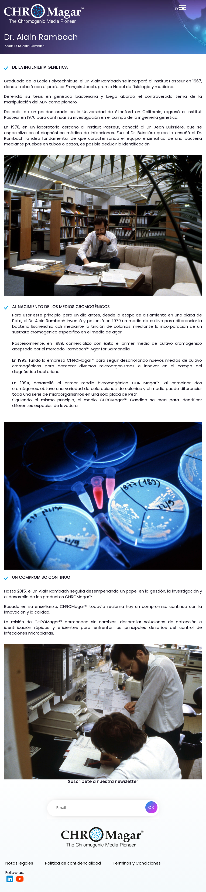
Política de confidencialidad (73, 863)
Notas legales (19, 863)
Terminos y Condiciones (137, 863)
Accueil (10, 46)
